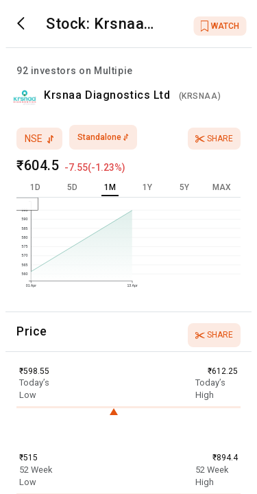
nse (39, 138)
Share (214, 138)
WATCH (219, 26)
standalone (103, 137)
